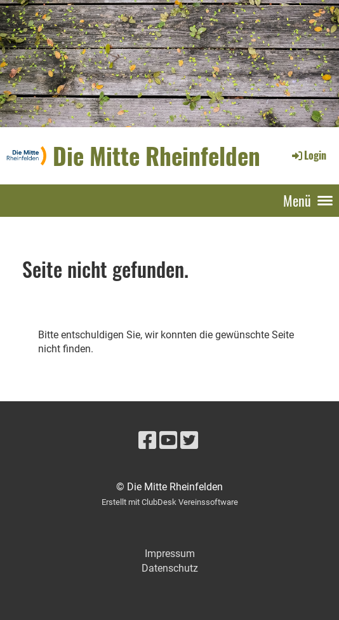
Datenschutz (170, 568)
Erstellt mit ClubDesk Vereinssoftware (170, 502)
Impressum (170, 554)
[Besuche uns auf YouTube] (168, 441)
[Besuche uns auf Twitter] (189, 441)
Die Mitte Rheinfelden (156, 155)
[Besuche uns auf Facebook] (147, 441)
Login (308, 155)
